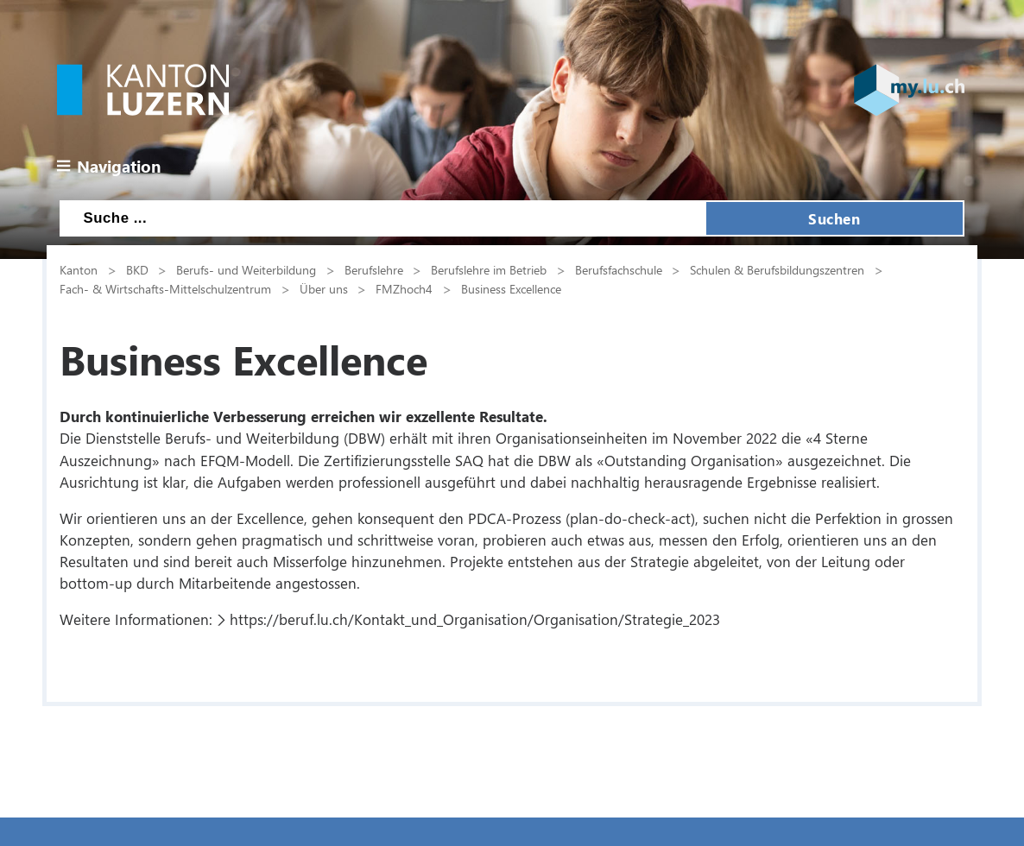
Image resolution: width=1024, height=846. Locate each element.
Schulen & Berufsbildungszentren (777, 269)
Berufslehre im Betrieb (489, 269)
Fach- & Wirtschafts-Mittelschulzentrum (165, 288)
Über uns (324, 288)
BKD (137, 269)
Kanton (79, 269)
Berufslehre (373, 269)
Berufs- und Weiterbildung (246, 269)
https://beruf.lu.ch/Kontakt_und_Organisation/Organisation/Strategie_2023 (475, 618)
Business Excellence (511, 288)
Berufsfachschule (618, 269)
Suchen (834, 218)
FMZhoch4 (404, 288)
